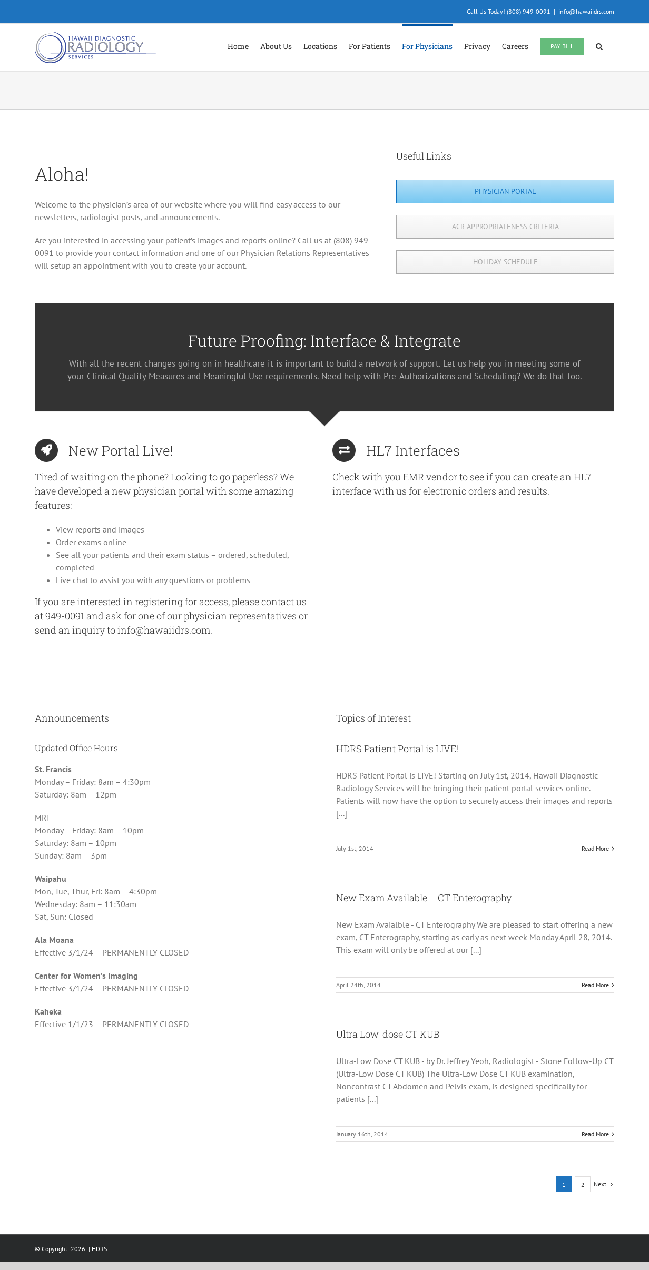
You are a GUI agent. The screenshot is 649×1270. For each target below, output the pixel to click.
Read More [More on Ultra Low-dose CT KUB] (595, 1134)
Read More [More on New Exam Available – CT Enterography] (595, 985)
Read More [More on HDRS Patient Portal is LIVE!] (595, 848)
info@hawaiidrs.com (586, 11)
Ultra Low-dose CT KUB (387, 1034)
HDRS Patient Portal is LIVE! (397, 748)
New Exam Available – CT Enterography (424, 897)
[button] (599, 45)
